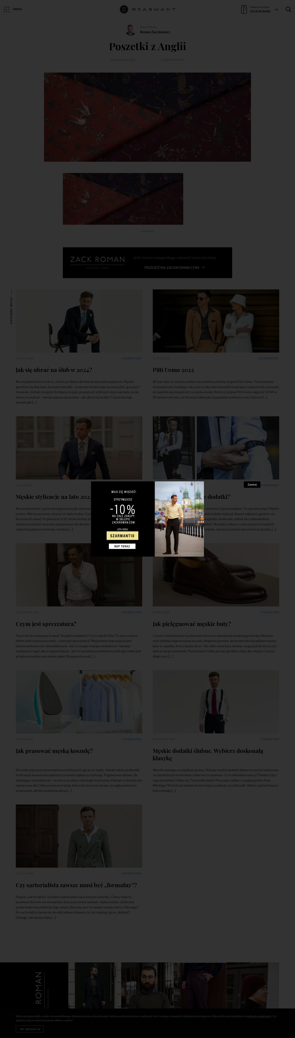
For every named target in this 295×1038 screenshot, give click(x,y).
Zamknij (252, 484)
